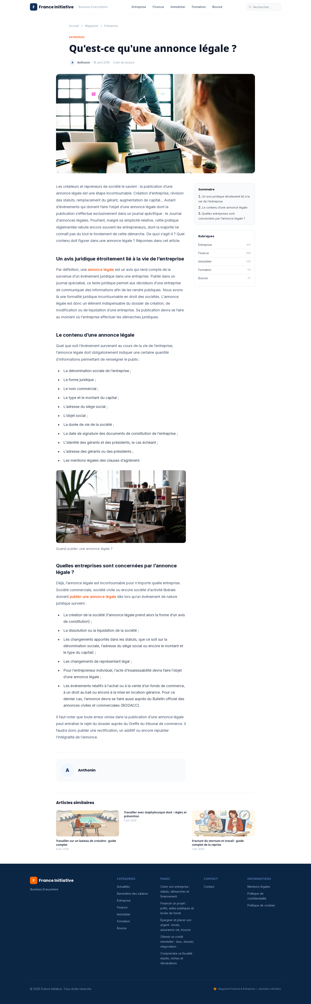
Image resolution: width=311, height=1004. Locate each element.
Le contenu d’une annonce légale (224, 207)
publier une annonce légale (93, 596)
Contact (209, 886)
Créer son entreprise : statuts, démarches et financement (175, 891)
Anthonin (83, 62)
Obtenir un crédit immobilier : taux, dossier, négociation (177, 941)
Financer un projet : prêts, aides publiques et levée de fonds (177, 908)
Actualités (123, 886)
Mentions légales (258, 886)
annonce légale (101, 269)
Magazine (91, 25)
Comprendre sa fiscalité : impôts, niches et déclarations (177, 958)
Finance (158, 7)
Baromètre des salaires (132, 893)
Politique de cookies (261, 905)
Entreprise (139, 7)
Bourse (217, 7)
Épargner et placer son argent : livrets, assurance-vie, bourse (175, 925)
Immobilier (178, 7)
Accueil (74, 25)
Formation (199, 7)
